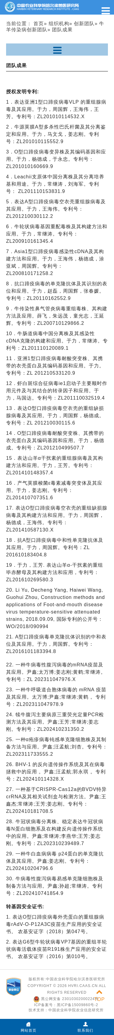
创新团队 (84, 23)
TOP (99, 995)
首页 (38, 23)
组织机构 (59, 23)
